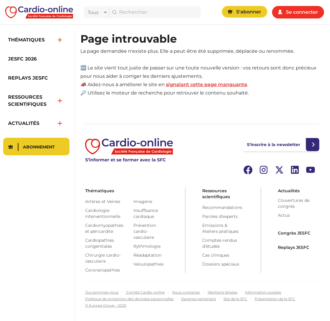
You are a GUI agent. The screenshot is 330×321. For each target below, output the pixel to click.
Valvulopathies (148, 264)
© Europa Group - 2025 (105, 305)
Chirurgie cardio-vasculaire (103, 258)
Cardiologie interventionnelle (102, 213)
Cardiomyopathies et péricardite (104, 228)
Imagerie (142, 201)
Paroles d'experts (220, 216)
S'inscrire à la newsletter (273, 144)
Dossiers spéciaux (220, 264)
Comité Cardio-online (145, 292)
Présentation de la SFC (275, 299)
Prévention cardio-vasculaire (144, 231)
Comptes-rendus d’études (219, 243)
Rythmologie (147, 246)
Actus (284, 215)
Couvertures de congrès (293, 203)
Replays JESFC (293, 247)
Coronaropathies (102, 270)
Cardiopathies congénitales (99, 243)
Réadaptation (147, 255)
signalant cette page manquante (206, 84)
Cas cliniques (215, 255)
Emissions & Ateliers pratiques (220, 228)
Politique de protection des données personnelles (129, 299)
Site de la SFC (235, 299)
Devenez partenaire (198, 299)
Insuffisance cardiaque (145, 213)
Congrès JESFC (294, 233)
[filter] (96, 12)
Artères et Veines (102, 201)
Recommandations (222, 207)
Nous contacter (186, 292)
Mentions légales (222, 292)
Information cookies (263, 292)
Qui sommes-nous (102, 292)
